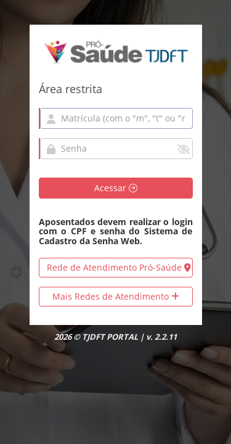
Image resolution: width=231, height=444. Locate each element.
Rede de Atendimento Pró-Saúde (119, 267)
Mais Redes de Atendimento (115, 296)
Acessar (115, 188)
